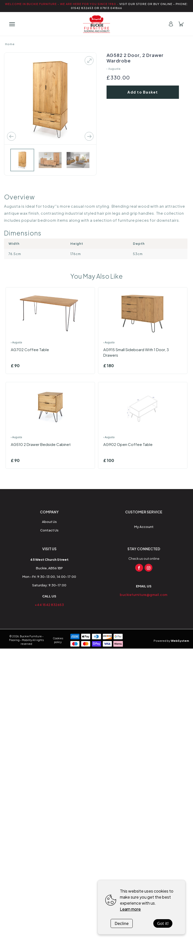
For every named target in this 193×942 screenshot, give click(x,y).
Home (10, 44)
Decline (122, 923)
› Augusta (114, 68)
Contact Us (49, 530)
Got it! (162, 923)
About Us (49, 522)
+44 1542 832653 (49, 605)
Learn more (130, 909)
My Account (144, 527)
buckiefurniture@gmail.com (144, 595)
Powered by (171, 640)
